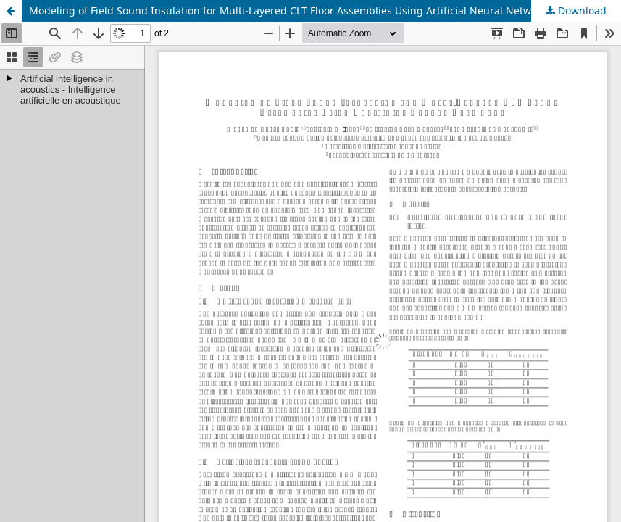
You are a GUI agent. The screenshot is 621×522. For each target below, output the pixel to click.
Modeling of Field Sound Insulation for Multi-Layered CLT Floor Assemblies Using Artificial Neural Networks (290, 10)
